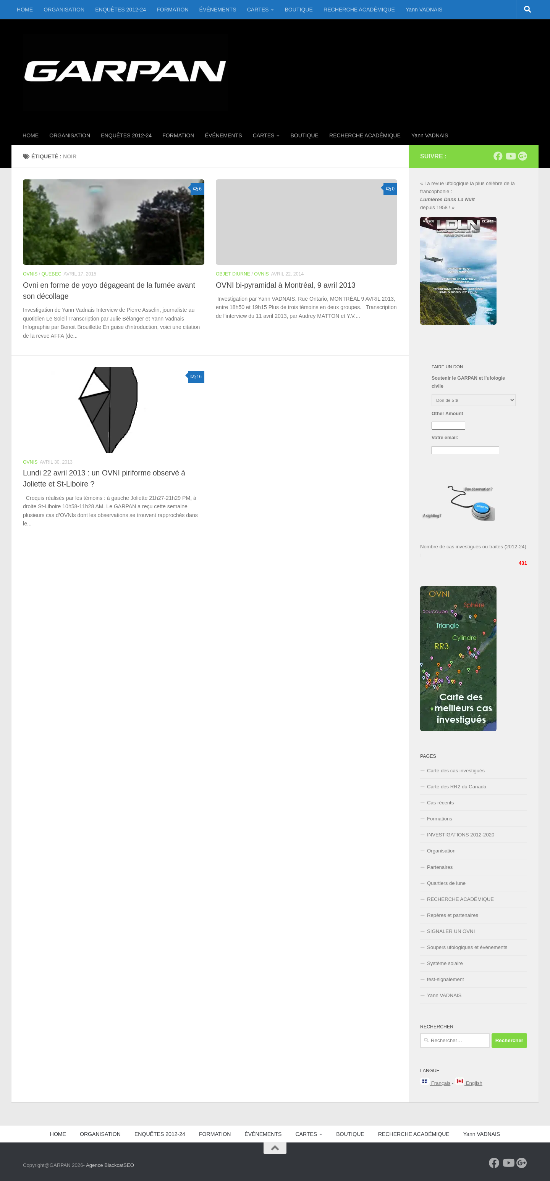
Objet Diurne (233, 274)
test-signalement (445, 979)
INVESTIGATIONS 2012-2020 (460, 835)
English (474, 1083)
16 (196, 376)
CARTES (258, 9)
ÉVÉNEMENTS (217, 9)
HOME (25, 9)
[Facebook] (498, 156)
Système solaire (445, 963)
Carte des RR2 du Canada (456, 786)
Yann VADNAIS (424, 9)
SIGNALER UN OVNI (451, 931)
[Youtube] (510, 156)
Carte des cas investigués (456, 770)
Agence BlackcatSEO (110, 1165)
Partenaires (440, 867)
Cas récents (440, 803)
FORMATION (172, 9)
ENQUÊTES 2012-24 (120, 9)
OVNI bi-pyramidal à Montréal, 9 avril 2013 (286, 285)
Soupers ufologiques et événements (467, 947)
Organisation (441, 851)
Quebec (51, 274)
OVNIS (30, 274)
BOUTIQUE (299, 9)
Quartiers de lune (446, 883)
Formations (439, 819)
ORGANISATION (64, 9)
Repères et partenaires (452, 915)
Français (441, 1083)
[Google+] (522, 156)
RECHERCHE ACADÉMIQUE (359, 9)
